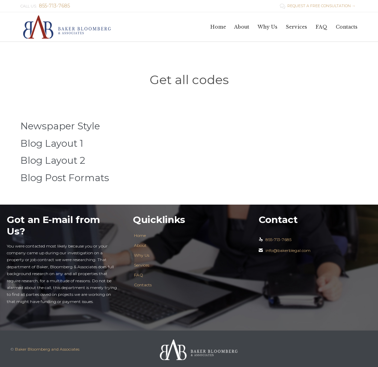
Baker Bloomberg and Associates (47, 349)
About (140, 245)
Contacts (143, 284)
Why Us (141, 255)
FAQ (138, 274)
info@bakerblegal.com (285, 250)
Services (141, 265)
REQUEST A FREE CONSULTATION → (318, 5)
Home (140, 235)
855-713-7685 (275, 239)
